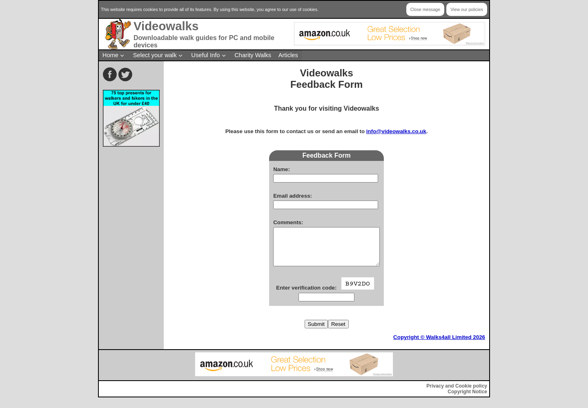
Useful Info (205, 55)
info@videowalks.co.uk (396, 131)
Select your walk (155, 55)
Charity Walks (252, 55)
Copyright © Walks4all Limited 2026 (439, 344)
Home (110, 55)
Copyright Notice (467, 399)
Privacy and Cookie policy (456, 393)
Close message (425, 9)
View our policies (466, 9)
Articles (288, 55)
